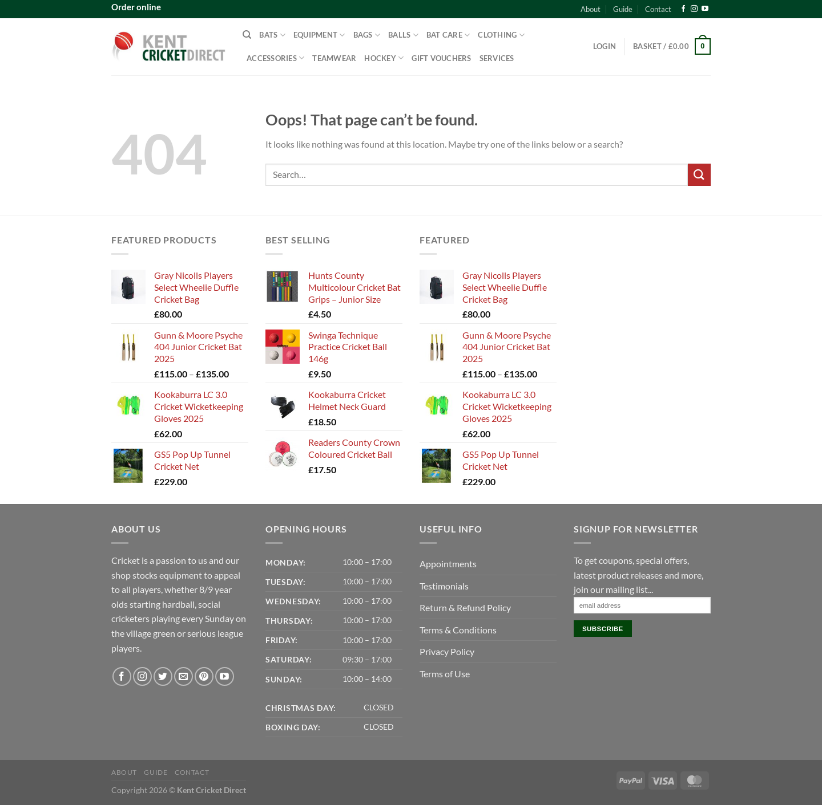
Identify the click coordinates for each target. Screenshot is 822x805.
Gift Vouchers (441, 58)
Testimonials (444, 585)
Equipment (319, 35)
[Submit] (699, 175)
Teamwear (334, 58)
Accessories (275, 57)
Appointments (448, 563)
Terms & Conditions (458, 629)
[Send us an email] (183, 676)
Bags (366, 35)
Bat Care (448, 35)
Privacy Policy (447, 651)
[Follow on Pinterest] (204, 676)
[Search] (247, 35)
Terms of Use (445, 673)
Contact (658, 9)
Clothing (501, 35)
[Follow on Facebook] (683, 9)
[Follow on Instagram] (694, 9)
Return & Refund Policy (465, 607)
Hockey (384, 57)
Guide (622, 9)
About (591, 9)
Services (497, 58)
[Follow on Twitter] (163, 676)
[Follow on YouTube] (705, 9)
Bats (272, 35)
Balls (403, 35)
